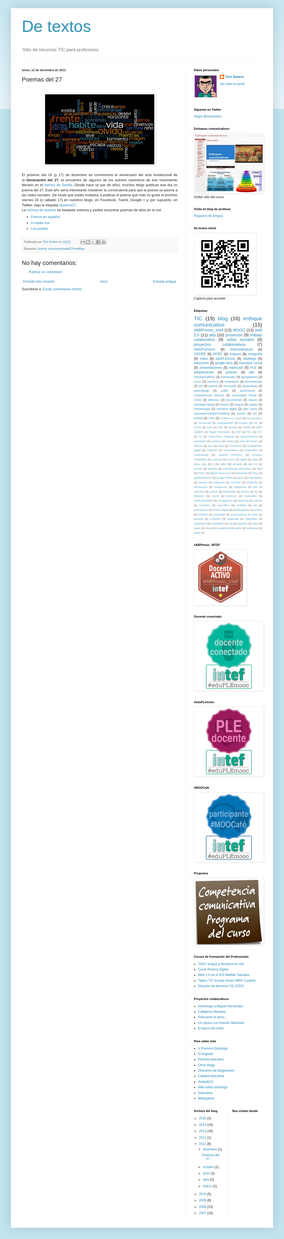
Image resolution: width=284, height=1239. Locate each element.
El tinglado (205, 1054)
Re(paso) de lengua (208, 216)
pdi (255, 505)
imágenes (219, 482)
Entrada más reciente (38, 281)
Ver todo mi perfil (232, 84)
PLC (259, 431)
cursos (231, 459)
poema (42, 248)
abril (206, 1179)
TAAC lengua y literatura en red (221, 964)
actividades (228, 377)
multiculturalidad (203, 500)
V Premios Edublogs (213, 1048)
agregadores (249, 377)
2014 (203, 1125)
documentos (234, 399)
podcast (231, 372)
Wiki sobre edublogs (212, 1087)
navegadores (225, 500)
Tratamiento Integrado (221, 436)
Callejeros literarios (212, 1012)
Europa (233, 427)
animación (200, 441)
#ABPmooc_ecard (231, 418)
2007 (203, 1213)
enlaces (235, 354)
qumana (198, 518)
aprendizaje (201, 390)
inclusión (235, 482)
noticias (257, 500)
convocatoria (230, 450)
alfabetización (204, 372)
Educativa (205, 1093)
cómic (198, 399)
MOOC (239, 330)
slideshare (251, 518)
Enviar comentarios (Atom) (62, 289)
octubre (209, 1167)
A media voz (40, 223)
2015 (203, 1118)
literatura (199, 495)
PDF (238, 431)
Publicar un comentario (45, 272)
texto (208, 528)
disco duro (200, 464)
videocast (236, 368)
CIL (256, 422)
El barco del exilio (211, 1028)
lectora (245, 491)
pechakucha (201, 509)
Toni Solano (234, 77)
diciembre (210, 1149)
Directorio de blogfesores (216, 1070)
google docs (224, 363)
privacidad (219, 514)
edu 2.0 (253, 464)
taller (255, 523)
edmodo (237, 464)
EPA (220, 427)
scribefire (215, 518)
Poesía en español (45, 217)
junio (207, 1173)
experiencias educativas (237, 468)
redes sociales (240, 339)
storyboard (200, 523)
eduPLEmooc (225, 359)
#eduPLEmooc (204, 349)
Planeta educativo (211, 1059)
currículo (217, 459)
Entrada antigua (164, 281)
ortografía (255, 354)
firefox (201, 473)
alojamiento (249, 386)
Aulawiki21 (206, 1082)
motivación (250, 495)
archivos (216, 441)
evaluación (232, 381)
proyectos (234, 335)
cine (210, 445)
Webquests (206, 1098)
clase (221, 445)
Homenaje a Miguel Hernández (220, 1006)
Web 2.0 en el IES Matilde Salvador (224, 975)
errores (198, 468)
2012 (203, 1138)
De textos (56, 26)
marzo (208, 1186)
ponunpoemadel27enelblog (66, 248)
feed (259, 468)
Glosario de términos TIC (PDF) (221, 986)
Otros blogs (206, 1065)
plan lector (250, 408)
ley (256, 491)
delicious (214, 399)
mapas (253, 404)
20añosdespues (241, 349)
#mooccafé (204, 422)
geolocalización (203, 477)
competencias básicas (209, 395)
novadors (204, 505)
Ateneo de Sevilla (58, 185)
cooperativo (251, 450)
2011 (203, 1144)
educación (201, 363)
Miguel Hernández (219, 431)
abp (212, 335)
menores (231, 495)
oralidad (241, 505)
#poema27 (67, 205)
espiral (252, 399)
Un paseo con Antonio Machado (221, 1023)
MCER (247, 427)
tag (230, 523)
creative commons (230, 454)
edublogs (249, 359)
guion (240, 477)
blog (223, 318)
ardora (230, 441)
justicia (214, 491)
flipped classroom (220, 473)
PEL (249, 431)
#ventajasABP (225, 422)
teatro (197, 528)
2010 (203, 1194)
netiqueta (243, 500)
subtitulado (217, 523)
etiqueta (212, 468)
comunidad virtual (244, 395)
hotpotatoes (255, 477)
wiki (251, 372)
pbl (200, 386)
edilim (223, 464)
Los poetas (39, 228)
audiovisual (247, 390)
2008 (203, 1207)
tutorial (198, 418)
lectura (224, 404)
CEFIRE (200, 354)
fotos (255, 473)
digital (243, 459)
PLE (253, 368)
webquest (252, 528)
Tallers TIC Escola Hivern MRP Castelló (227, 981)
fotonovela (241, 473)
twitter (238, 528)
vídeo (204, 359)
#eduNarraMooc (204, 377)
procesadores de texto (244, 514)
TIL (200, 436)
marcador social (250, 363)
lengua (238, 404)
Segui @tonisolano (207, 116)
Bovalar (243, 422)
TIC (198, 318)
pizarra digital (221, 509)
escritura (212, 381)
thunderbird (223, 528)
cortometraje (201, 454)
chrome (198, 445)
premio (241, 413)
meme (215, 495)
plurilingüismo (241, 509)
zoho (211, 418)
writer (197, 532)
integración (240, 486)
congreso (212, 450)
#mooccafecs (254, 418)
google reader (225, 477)
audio (224, 390)
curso (197, 381)
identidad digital (204, 404)
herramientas (253, 381)
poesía (258, 509)
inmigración (220, 486)
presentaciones (211, 368)
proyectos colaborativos (220, 344)
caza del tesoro (248, 441)
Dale (209, 427)
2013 (203, 1131)
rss (255, 413)
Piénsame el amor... (212, 1017)
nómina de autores (41, 210)
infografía (252, 482)
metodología (202, 408)
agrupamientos (249, 436)
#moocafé (229, 386)
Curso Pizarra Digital (213, 969)
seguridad (233, 518)
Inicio (104, 281)
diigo (255, 459)
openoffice (223, 505)
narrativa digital (226, 408)
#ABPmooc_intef (208, 330)
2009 (203, 1200)
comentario (235, 445)
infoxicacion (201, 486)
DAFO (197, 427)
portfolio (203, 514)
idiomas (203, 482)
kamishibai (229, 491)
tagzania (242, 523)
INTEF (218, 354)
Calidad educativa (211, 1076)
